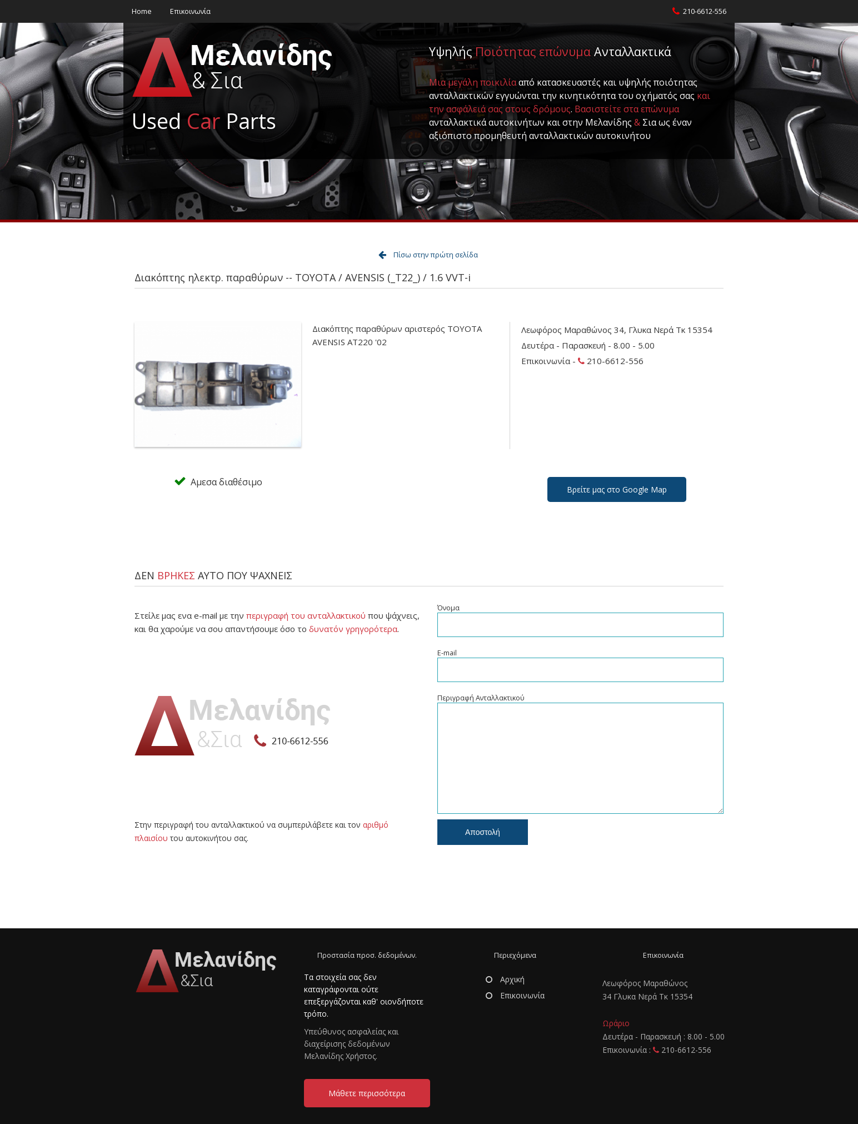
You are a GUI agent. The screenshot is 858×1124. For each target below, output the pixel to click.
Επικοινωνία (190, 11)
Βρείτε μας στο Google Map (617, 489)
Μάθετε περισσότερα (366, 1093)
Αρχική (505, 979)
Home (142, 11)
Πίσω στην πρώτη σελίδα (435, 255)
